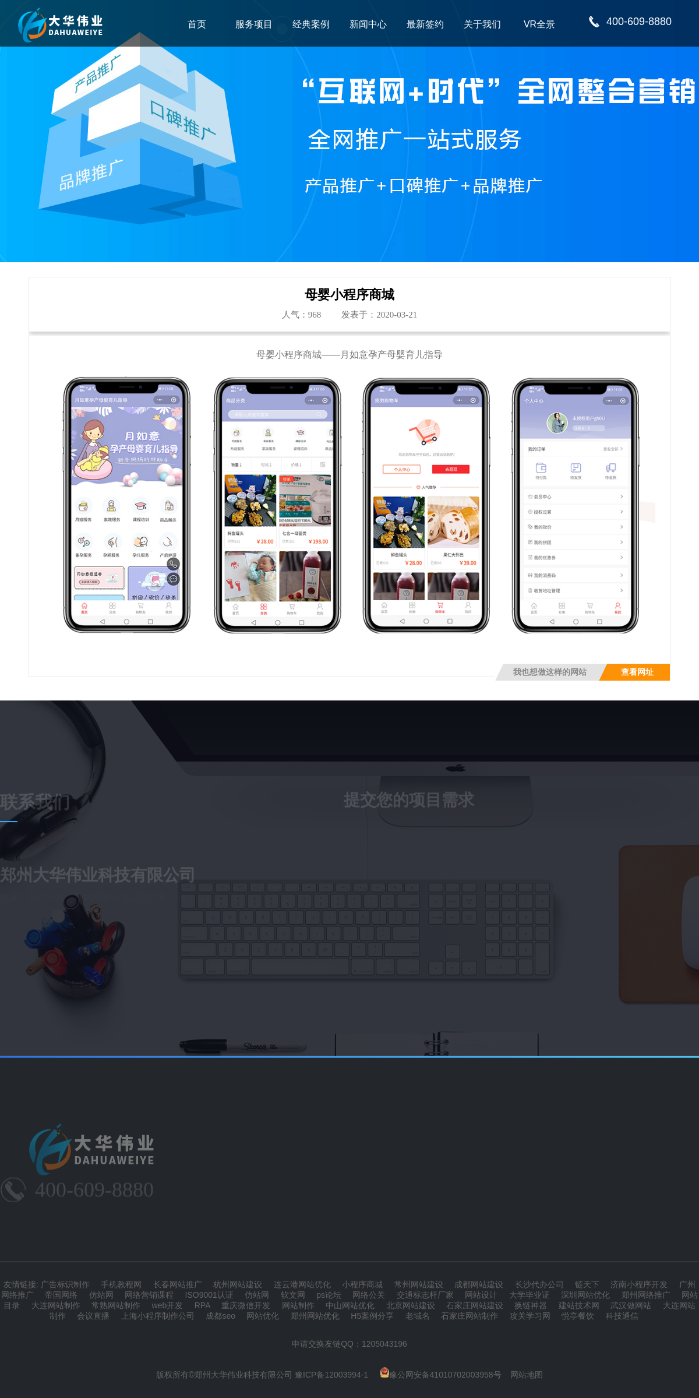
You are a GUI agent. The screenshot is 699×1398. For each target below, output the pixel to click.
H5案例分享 (372, 1315)
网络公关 (368, 1295)
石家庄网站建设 (474, 1305)
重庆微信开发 (245, 1305)
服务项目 (254, 24)
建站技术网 (579, 1305)
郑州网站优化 (315, 1315)
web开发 (167, 1305)
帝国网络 (61, 1295)
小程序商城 (362, 1284)
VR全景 (539, 24)
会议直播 (93, 1315)
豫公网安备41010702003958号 (441, 1374)
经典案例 (311, 24)
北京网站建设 (410, 1305)
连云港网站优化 (302, 1284)
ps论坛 (328, 1295)
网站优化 (262, 1315)
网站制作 (298, 1305)
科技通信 (622, 1315)
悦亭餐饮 (578, 1315)
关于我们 (482, 24)
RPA (202, 1305)
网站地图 (526, 1374)
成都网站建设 (478, 1284)
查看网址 (637, 672)
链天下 (587, 1284)
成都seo (220, 1315)
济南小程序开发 (639, 1284)
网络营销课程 (149, 1295)
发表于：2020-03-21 (379, 314)
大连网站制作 (55, 1305)
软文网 (293, 1295)
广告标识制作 (65, 1284)
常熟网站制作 (115, 1305)
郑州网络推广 (646, 1295)
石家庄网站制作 (469, 1315)
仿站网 (101, 1295)
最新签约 (425, 24)
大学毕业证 (529, 1295)
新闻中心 (368, 24)
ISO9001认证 (209, 1295)
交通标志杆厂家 (425, 1295)
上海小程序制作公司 (158, 1315)
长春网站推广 (177, 1284)
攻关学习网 (530, 1315)
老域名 (417, 1315)
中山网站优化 (350, 1305)
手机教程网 (121, 1284)
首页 (197, 24)
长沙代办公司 (539, 1284)
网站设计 (481, 1295)
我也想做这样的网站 (550, 672)
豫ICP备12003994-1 (331, 1374)
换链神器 (530, 1305)
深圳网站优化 (585, 1295)
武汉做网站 (630, 1305)
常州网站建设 (418, 1284)
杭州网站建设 (237, 1284)
